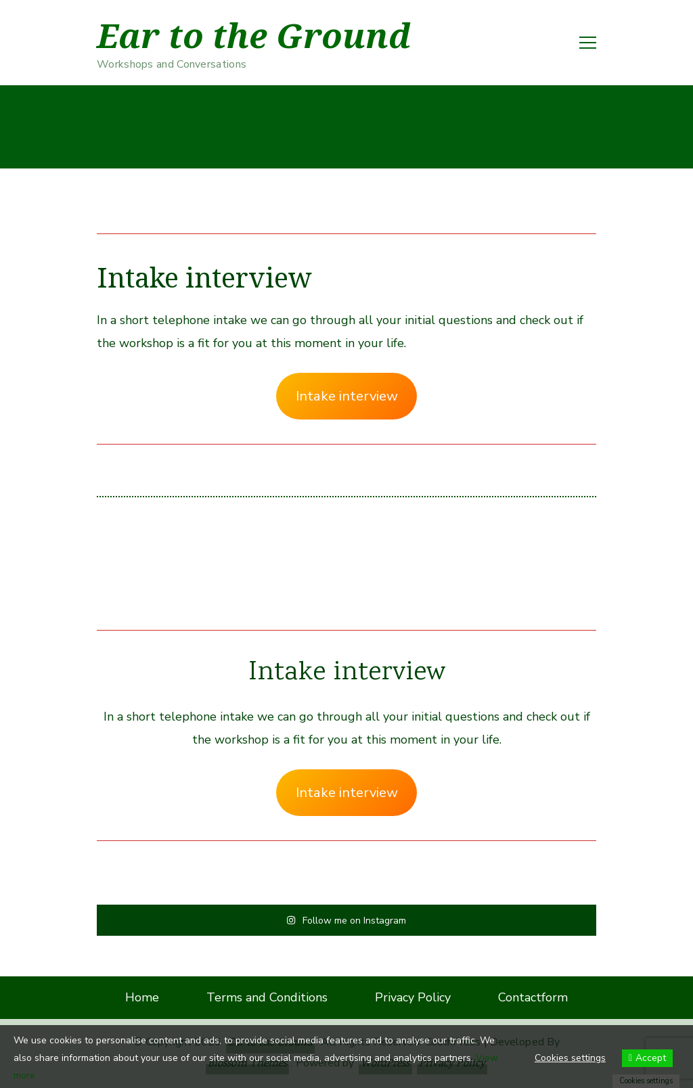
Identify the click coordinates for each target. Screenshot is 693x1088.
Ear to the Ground (254, 36)
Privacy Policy (413, 997)
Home (142, 997)
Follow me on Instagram (346, 919)
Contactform (533, 997)
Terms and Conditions (267, 997)
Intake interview (347, 396)
